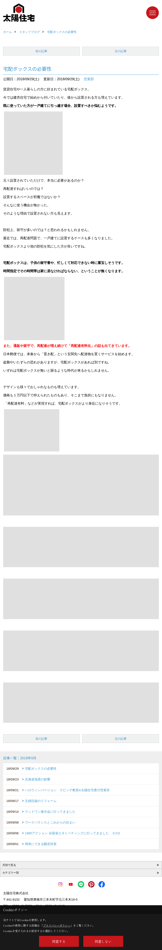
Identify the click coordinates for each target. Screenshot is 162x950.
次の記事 (121, 51)
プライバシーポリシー (56, 925)
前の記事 (41, 51)
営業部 (89, 79)
